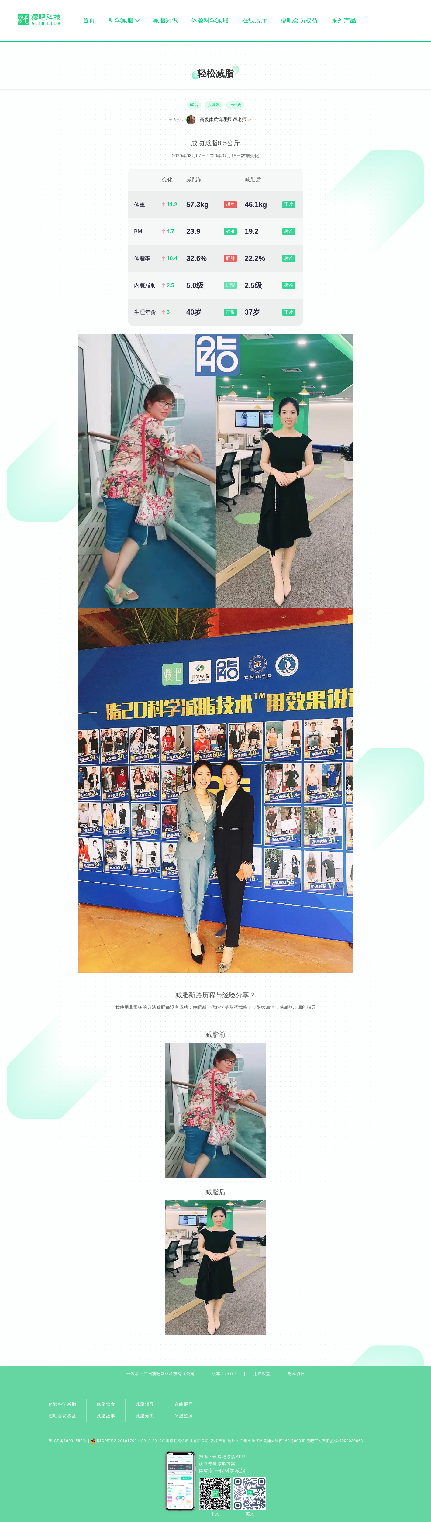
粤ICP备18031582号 (68, 1441)
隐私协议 (296, 1374)
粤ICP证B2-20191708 (114, 1441)
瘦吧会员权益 (299, 20)
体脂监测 (183, 1415)
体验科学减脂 (210, 20)
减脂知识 (165, 20)
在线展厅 (254, 20)
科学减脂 (121, 20)
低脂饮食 (106, 1404)
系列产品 (344, 20)
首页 (89, 20)
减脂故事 (106, 1415)
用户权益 (261, 1374)
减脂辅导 (145, 1404)
